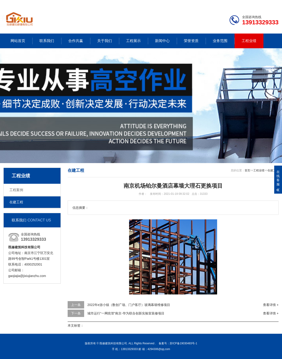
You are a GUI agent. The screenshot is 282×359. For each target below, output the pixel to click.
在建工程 (16, 202)
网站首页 (18, 41)
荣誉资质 (191, 41)
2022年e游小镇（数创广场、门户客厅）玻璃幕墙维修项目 (128, 305)
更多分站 (272, 4)
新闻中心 (162, 41)
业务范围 (220, 41)
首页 (247, 170)
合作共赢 (75, 41)
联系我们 (249, 4)
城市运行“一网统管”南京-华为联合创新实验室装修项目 (125, 313)
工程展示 (133, 41)
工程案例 (16, 190)
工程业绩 (249, 41)
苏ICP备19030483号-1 (183, 343)
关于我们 (104, 41)
